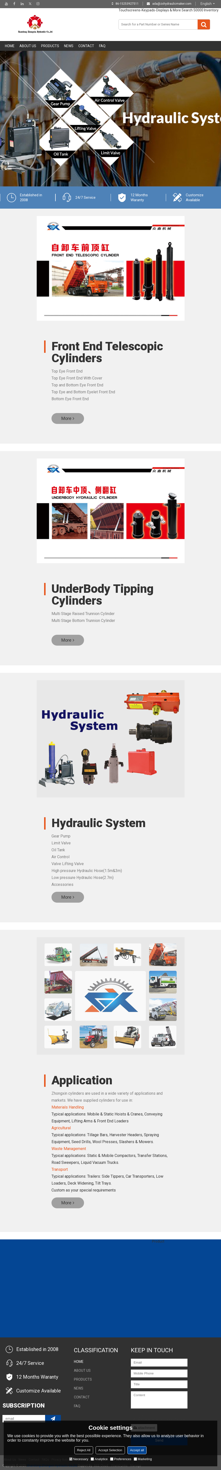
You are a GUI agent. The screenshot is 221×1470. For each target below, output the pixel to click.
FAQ (102, 46)
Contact (86, 46)
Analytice (99, 1459)
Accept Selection (110, 1450)
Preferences (120, 1459)
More (66, 418)
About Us (27, 46)
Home (10, 46)
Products (50, 46)
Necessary (78, 1459)
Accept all (137, 1450)
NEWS (68, 46)
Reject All (83, 1450)
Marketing (143, 1459)
